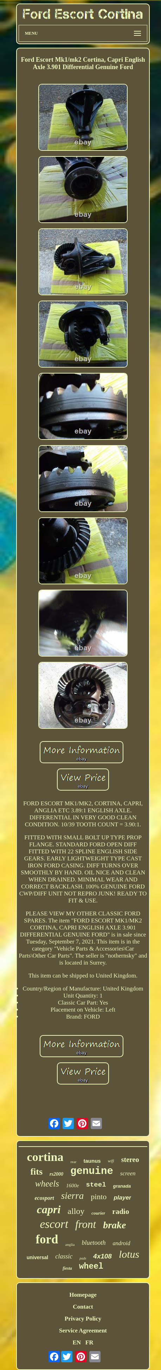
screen (128, 1173)
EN (76, 1342)
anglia (70, 1244)
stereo (130, 1159)
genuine (91, 1171)
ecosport (44, 1198)
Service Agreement (83, 1330)
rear (73, 1162)
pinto (99, 1196)
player (122, 1197)
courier (98, 1213)
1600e (72, 1185)
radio (120, 1211)
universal (37, 1257)
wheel (91, 1266)
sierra (72, 1195)
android (121, 1243)
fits (36, 1172)
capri (49, 1209)
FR (89, 1342)
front (85, 1224)
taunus (92, 1161)
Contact (83, 1306)
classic (63, 1256)
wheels (47, 1183)
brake (114, 1225)
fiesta (67, 1268)
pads (82, 1258)
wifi (111, 1161)
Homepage (82, 1294)
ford (47, 1239)
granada (122, 1186)
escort (54, 1224)
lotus (129, 1254)
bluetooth (93, 1242)
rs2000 (56, 1174)
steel (96, 1185)
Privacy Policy (83, 1318)
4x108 (102, 1256)
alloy (75, 1211)
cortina (45, 1156)
